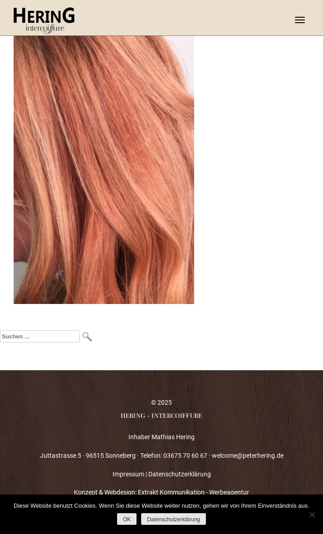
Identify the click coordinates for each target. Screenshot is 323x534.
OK (127, 519)
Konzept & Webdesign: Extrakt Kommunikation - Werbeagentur (161, 492)
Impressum (128, 474)
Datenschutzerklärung (179, 474)
